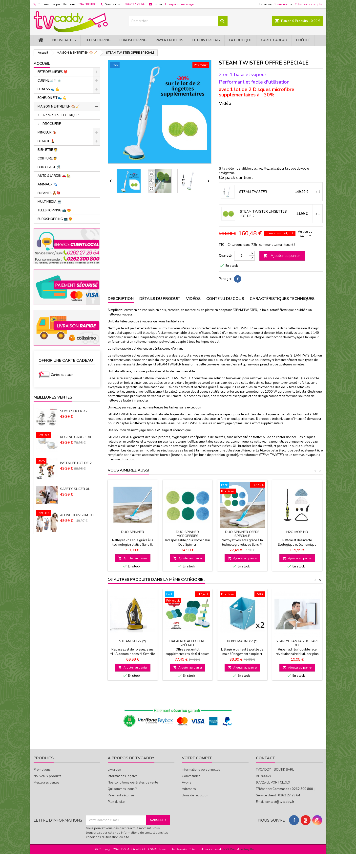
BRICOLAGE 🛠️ (49, 167)
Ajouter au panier (281, 255)
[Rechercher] (178, 21)
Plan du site (116, 802)
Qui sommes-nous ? (122, 789)
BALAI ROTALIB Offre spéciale (187, 643)
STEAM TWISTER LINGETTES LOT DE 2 (263, 213)
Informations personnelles (201, 769)
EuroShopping (133, 40)
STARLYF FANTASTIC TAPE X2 (297, 643)
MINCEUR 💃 (47, 132)
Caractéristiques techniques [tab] (282, 298)
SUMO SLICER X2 (73, 411)
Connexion (281, 4)
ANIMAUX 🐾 (47, 184)
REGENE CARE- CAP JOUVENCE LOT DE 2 (79, 437)
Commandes (191, 776)
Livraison (114, 769)
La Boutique (240, 40)
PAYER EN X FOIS (169, 40)
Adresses (189, 789)
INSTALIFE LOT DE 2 (76, 463)
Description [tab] (121, 298)
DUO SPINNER (132, 532)
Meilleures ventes (46, 782)
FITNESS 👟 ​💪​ (48, 89)
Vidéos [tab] (193, 298)
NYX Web (229, 849)
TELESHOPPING (97, 40)
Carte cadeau (274, 40)
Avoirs (186, 782)
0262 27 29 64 (134, 4)
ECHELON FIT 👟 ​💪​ (52, 98)
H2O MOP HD (297, 532)
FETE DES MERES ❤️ (52, 72)
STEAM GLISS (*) (132, 641)
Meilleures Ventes (53, 397)
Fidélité (303, 40)
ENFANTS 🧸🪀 (49, 193)
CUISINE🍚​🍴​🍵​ (49, 80)
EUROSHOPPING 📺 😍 (55, 219)
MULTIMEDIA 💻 (49, 202)
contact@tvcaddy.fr (279, 802)
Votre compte (197, 758)
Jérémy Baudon (250, 849)
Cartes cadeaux (62, 375)
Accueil (42, 63)
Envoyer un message (179, 4)
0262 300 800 (87, 4)
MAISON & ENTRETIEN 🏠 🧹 (59, 106)
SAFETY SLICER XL (75, 489)
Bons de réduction (195, 795)
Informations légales (123, 776)
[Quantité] (241, 256)
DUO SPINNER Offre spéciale (242, 534)
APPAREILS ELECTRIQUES (61, 115)
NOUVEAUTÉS (64, 40)
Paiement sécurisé (121, 795)
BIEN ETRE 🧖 (48, 150)
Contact (265, 758)
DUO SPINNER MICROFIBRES (187, 534)
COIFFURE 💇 (47, 158)
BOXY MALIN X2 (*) (242, 641)
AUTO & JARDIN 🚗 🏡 (54, 176)
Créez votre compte (308, 4)
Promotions (42, 769)
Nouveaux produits (47, 776)
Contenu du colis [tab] (225, 298)
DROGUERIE (51, 124)
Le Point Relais (206, 40)
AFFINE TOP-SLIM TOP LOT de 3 (79, 515)
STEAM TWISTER (253, 192)
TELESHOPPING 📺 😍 (54, 210)
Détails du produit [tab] (159, 298)
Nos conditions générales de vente (133, 782)
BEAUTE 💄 (46, 141)
